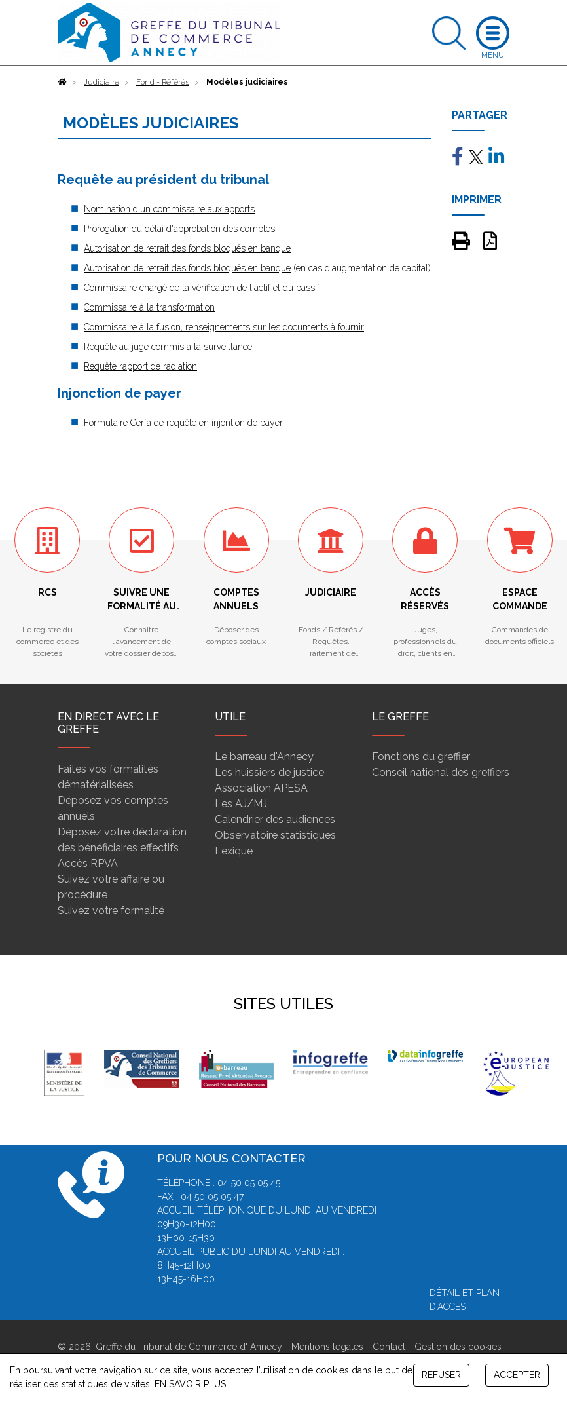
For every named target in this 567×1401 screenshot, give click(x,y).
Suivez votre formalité (111, 910)
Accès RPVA (88, 863)
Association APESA (261, 788)
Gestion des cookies (458, 1346)
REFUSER (441, 1375)
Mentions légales (327, 1346)
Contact (389, 1346)
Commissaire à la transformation (149, 307)
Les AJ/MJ (241, 803)
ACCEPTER (517, 1375)
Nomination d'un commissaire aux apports (169, 209)
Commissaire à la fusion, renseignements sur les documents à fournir (224, 327)
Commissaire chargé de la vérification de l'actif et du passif (202, 287)
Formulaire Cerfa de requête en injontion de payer (183, 422)
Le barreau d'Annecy (264, 756)
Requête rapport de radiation (140, 366)
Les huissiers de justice (269, 772)
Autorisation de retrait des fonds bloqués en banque (187, 248)
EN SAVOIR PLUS (190, 1384)
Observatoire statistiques (275, 835)
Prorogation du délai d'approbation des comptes (179, 228)
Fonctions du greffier (421, 756)
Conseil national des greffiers (440, 772)
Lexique (234, 851)
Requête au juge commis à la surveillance (168, 346)
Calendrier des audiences (275, 819)
